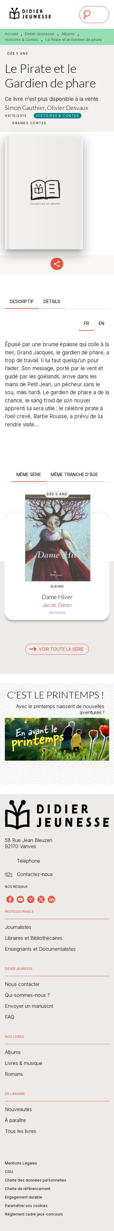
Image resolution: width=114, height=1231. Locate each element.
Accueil (11, 34)
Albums (68, 34)
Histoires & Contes (21, 39)
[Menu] (94, 14)
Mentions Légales (21, 1163)
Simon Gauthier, (26, 107)
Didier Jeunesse (39, 34)
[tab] (22, 301)
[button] (57, 115)
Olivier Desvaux (67, 107)
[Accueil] (30, 14)
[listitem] (10, 899)
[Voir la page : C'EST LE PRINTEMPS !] (57, 727)
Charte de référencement (27, 1188)
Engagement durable (23, 1197)
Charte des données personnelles (35, 1180)
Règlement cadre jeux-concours (34, 1214)
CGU (9, 1171)
